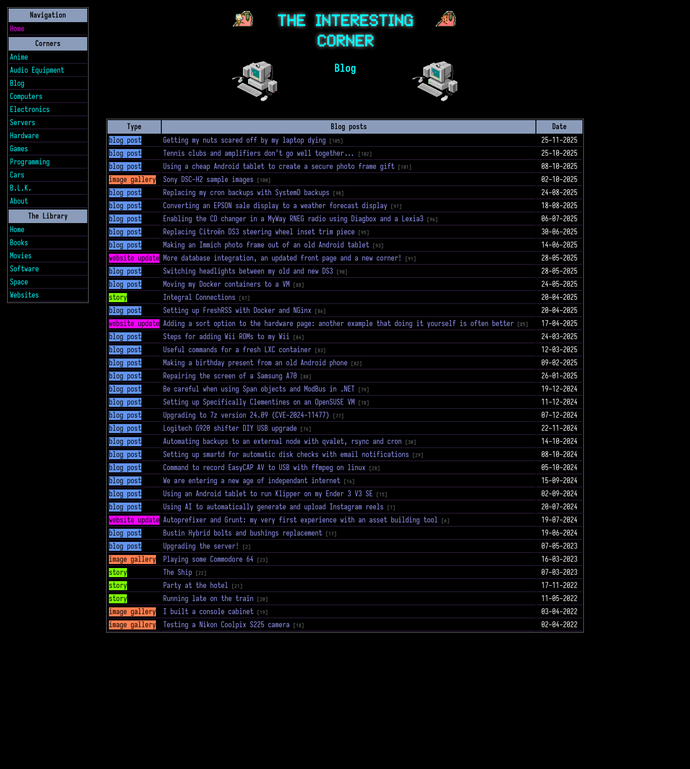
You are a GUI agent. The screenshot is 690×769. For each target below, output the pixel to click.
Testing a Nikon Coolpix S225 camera (226, 624)
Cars (17, 175)
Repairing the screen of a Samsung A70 (230, 376)
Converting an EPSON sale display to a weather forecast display (275, 205)
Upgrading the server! (201, 546)
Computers (26, 96)
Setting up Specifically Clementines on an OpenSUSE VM (259, 402)
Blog (17, 83)
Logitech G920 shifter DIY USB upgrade (230, 428)
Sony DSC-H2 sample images (208, 179)
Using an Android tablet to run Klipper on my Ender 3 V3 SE (268, 494)
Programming (30, 162)
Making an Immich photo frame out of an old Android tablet (266, 245)
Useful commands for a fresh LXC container (237, 349)
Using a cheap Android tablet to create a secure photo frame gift (278, 166)
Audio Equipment (37, 70)
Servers (22, 122)
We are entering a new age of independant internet (251, 480)
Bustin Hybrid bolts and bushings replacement (242, 533)
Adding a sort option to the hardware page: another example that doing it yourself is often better (338, 323)
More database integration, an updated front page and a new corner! (282, 258)
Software (24, 269)
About (19, 201)
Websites (24, 295)
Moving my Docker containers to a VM (226, 284)
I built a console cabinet (208, 611)
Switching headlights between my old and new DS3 (248, 271)
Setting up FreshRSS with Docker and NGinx (237, 310)
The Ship (177, 572)
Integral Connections (199, 297)
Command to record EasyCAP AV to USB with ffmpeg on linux (264, 467)
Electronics (30, 109)
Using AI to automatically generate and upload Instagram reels (273, 507)
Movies (21, 256)
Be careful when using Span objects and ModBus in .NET (259, 389)
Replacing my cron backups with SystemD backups (246, 192)
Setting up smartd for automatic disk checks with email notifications (286, 454)
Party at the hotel (195, 585)
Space (19, 282)
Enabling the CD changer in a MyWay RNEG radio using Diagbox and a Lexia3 (293, 219)
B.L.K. (21, 188)
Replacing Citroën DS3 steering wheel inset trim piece (259, 232)
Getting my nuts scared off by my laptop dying (244, 140)
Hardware (24, 135)
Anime (19, 57)
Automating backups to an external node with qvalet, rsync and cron (282, 441)
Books (19, 242)
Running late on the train (208, 598)
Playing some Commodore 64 (208, 559)
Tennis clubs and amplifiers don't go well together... (259, 153)
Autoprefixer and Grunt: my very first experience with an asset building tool (300, 520)
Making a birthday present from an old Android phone (255, 363)
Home (17, 28)
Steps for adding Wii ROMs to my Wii (226, 336)
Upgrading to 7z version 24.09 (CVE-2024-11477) (246, 415)
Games (19, 149)
